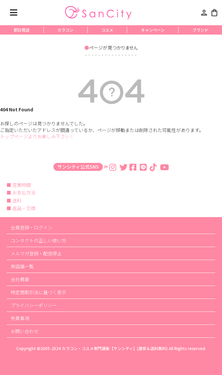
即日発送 (22, 30)
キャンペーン (153, 30)
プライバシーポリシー (34, 305)
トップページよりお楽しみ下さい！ (37, 136)
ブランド (200, 30)
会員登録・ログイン (31, 227)
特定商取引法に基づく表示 (38, 292)
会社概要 (20, 279)
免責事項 (20, 318)
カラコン (65, 30)
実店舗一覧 (22, 266)
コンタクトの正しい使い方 (38, 240)
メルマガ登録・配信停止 (36, 253)
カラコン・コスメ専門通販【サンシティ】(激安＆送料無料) (115, 348)
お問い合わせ (24, 331)
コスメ (107, 30)
